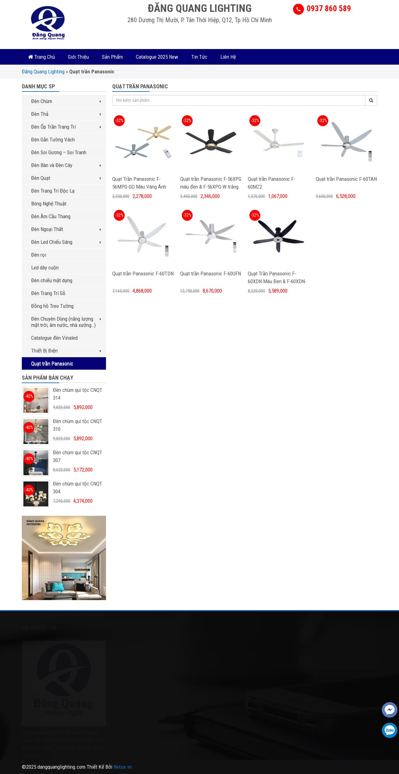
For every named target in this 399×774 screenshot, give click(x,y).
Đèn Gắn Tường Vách (53, 139)
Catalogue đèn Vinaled (54, 338)
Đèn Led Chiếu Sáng (66, 242)
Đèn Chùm (66, 101)
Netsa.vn (122, 767)
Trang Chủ (41, 57)
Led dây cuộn (45, 267)
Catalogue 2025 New (157, 57)
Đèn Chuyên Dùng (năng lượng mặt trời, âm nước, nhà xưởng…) (66, 322)
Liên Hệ (228, 57)
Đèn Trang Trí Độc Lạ (53, 191)
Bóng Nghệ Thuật (48, 203)
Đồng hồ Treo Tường (52, 306)
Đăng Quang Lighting (43, 71)
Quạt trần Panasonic (52, 363)
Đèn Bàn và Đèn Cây (66, 165)
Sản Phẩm (112, 57)
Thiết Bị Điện (66, 351)
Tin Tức (199, 57)
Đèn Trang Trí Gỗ (48, 293)
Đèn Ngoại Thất (66, 229)
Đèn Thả (66, 114)
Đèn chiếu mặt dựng (51, 280)
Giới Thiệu (78, 57)
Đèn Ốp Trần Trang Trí (66, 127)
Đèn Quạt (66, 178)
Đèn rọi (38, 255)
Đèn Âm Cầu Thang (50, 216)
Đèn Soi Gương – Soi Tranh (58, 152)
